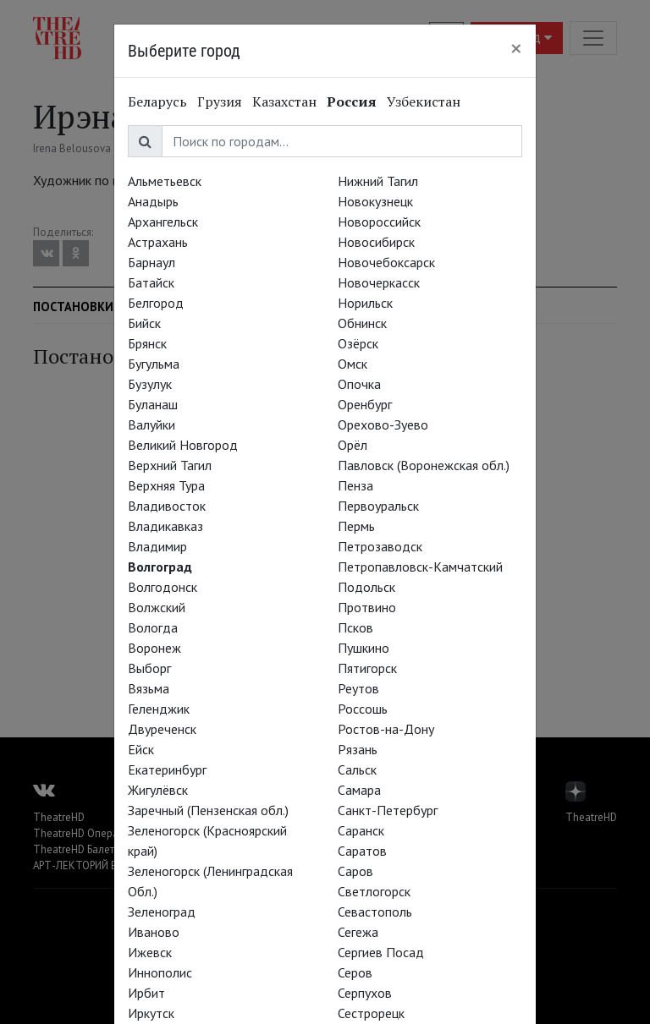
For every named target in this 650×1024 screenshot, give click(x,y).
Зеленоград (162, 911)
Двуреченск (162, 728)
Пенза (355, 485)
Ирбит (146, 992)
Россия (352, 101)
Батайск (151, 282)
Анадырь (153, 201)
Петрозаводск (380, 546)
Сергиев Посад (381, 952)
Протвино (367, 607)
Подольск (366, 586)
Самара (359, 789)
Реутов (358, 688)
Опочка (359, 383)
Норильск (365, 302)
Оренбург (365, 404)
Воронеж (154, 647)
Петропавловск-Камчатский (420, 566)
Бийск (144, 323)
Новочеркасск (379, 282)
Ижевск (150, 952)
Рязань (357, 749)
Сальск (357, 769)
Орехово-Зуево (383, 424)
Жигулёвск (158, 789)
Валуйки (151, 424)
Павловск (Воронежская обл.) (424, 465)
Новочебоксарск (386, 262)
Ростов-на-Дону (386, 728)
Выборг (149, 668)
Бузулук (150, 383)
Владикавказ (165, 525)
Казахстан (284, 101)
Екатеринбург (167, 769)
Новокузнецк (375, 201)
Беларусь (157, 101)
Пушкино (363, 647)
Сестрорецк (371, 1013)
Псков (355, 627)
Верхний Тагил (170, 465)
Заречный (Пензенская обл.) (208, 810)
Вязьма (148, 688)
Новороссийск (379, 221)
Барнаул (151, 262)
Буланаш (153, 404)
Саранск (361, 830)
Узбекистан (423, 101)
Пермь (356, 525)
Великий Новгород (183, 444)
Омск (352, 363)
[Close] (516, 48)
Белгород (156, 302)
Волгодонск (162, 586)
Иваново (153, 931)
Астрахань (158, 241)
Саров (355, 870)
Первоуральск (378, 505)
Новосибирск (376, 241)
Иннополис (160, 972)
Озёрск (358, 343)
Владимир (157, 546)
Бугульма (153, 363)
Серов (355, 972)
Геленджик (159, 708)
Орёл (352, 444)
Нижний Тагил (378, 180)
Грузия (219, 101)
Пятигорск (367, 668)
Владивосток (167, 505)
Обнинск (362, 323)
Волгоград (160, 566)
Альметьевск (164, 180)
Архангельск (163, 221)
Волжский (156, 607)
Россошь (363, 708)
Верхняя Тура (166, 485)
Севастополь (375, 911)
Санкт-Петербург (388, 810)
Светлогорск (374, 891)
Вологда (153, 627)
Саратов (362, 850)
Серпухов (365, 992)
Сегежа (358, 931)
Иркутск (151, 1013)
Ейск (141, 749)
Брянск (147, 343)
